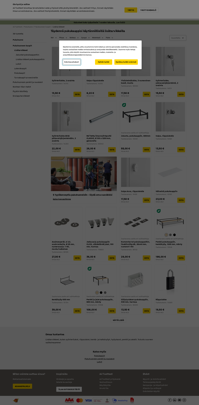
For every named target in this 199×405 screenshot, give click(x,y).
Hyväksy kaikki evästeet (126, 62)
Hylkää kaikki (103, 62)
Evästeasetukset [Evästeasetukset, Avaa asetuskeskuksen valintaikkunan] (71, 62)
